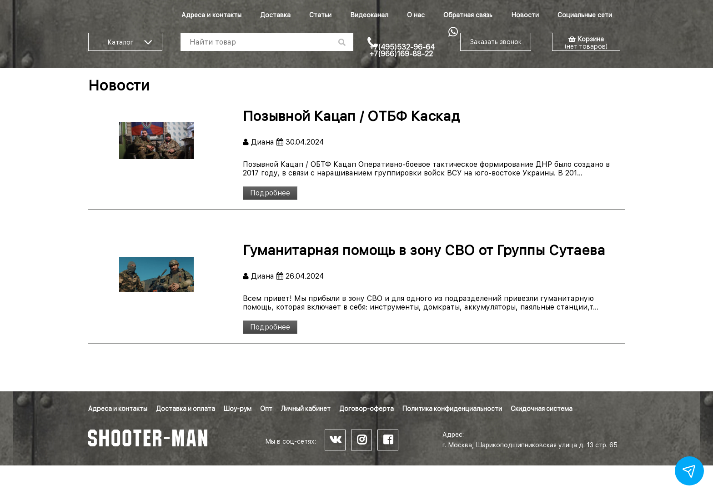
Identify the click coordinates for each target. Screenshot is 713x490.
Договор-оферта (366, 408)
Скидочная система (541, 408)
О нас (416, 15)
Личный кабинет (306, 408)
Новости (525, 15)
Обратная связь (467, 15)
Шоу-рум (237, 408)
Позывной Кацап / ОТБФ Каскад (351, 116)
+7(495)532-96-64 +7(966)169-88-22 (402, 50)
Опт (266, 408)
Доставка (275, 15)
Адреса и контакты (211, 15)
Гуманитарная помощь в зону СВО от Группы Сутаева (424, 250)
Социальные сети (584, 15)
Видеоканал (369, 15)
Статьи (320, 15)
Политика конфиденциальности (452, 408)
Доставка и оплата (185, 408)
